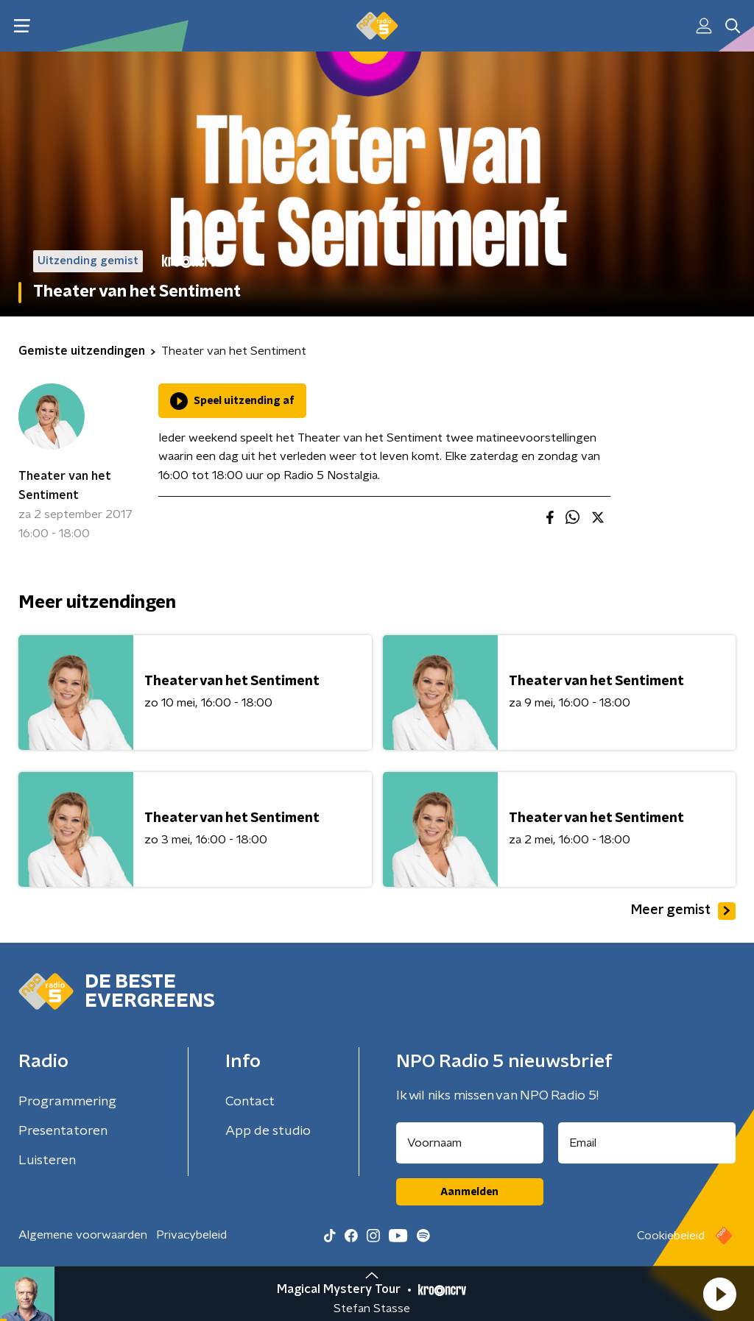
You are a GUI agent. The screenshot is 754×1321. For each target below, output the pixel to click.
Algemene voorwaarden (82, 1235)
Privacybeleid (191, 1235)
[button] (719, 1293)
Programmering (67, 1101)
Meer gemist (683, 911)
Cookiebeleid (671, 1236)
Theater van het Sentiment (64, 485)
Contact (250, 1101)
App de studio (268, 1131)
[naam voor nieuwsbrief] (469, 1143)
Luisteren (47, 1160)
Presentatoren (63, 1131)
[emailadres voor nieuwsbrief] (647, 1143)
